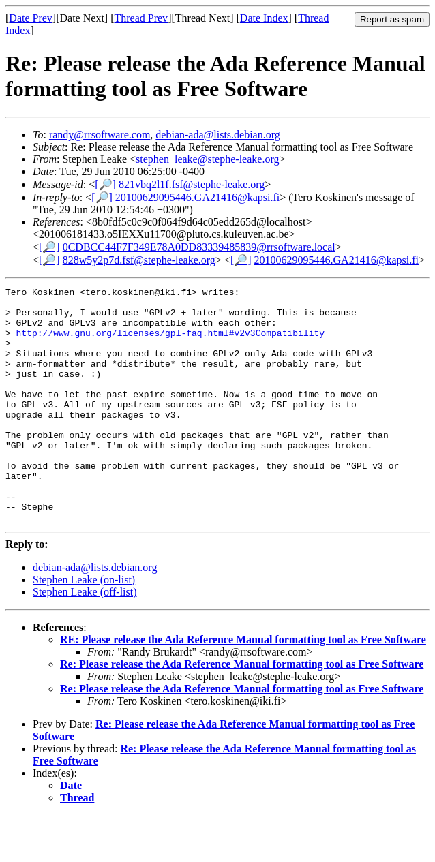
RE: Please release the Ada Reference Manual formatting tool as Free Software (243, 686)
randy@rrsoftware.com (99, 134)
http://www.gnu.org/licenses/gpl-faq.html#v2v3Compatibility (170, 343)
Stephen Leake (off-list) (85, 639)
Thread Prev (141, 18)
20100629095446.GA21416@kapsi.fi (197, 197)
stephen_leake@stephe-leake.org (207, 159)
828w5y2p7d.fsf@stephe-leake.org (139, 260)
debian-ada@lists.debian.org (217, 134)
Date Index (264, 18)
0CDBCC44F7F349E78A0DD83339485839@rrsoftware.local (199, 247)
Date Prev (30, 18)
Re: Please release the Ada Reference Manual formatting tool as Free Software (241, 711)
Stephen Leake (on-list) (84, 626)
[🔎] (105, 184)
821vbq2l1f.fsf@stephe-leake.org (192, 184)
